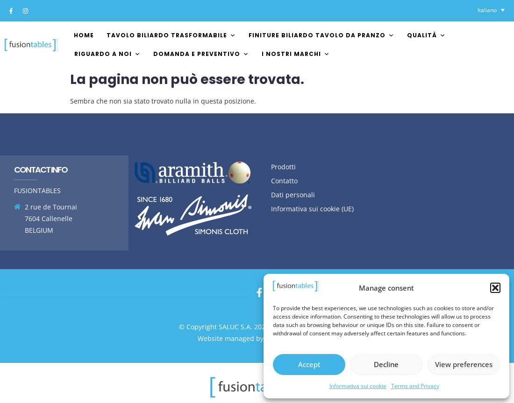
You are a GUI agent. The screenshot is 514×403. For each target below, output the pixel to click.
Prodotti (283, 166)
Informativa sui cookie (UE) (312, 208)
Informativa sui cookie (357, 386)
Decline (386, 364)
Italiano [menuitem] (487, 10)
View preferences (464, 364)
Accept (309, 364)
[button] (495, 287)
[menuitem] (491, 10)
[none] (491, 10)
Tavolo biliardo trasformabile (171, 35)
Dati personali (293, 194)
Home (84, 35)
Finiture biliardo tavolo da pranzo (321, 35)
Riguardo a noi (107, 54)
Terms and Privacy (415, 386)
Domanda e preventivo (201, 54)
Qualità (426, 35)
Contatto (284, 180)
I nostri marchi (296, 54)
